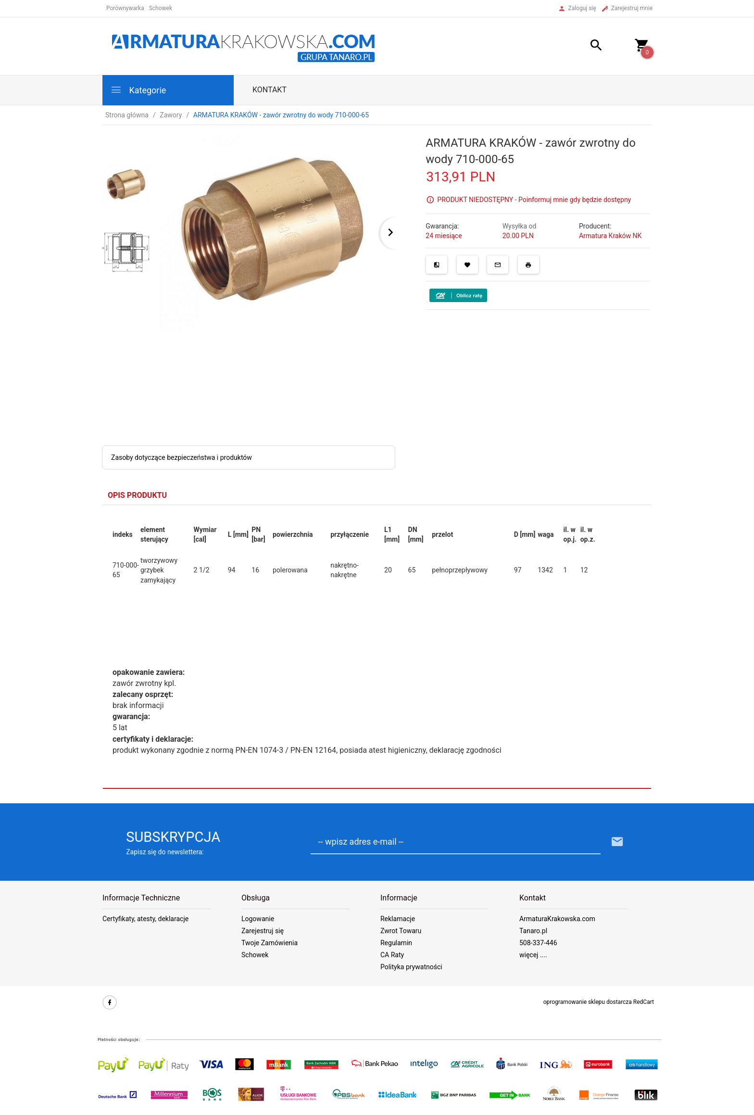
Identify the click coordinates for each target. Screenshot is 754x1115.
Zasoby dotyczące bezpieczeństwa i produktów (181, 457)
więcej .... (533, 955)
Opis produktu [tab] (137, 495)
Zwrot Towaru (400, 931)
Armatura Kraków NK (610, 236)
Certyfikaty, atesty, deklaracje (145, 919)
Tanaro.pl (533, 931)
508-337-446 (538, 943)
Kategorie (138, 90)
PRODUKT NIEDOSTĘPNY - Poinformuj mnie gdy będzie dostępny (534, 199)
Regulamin (396, 943)
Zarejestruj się (262, 931)
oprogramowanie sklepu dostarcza (587, 1002)
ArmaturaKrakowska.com (557, 919)
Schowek (254, 955)
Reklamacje (397, 919)
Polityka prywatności (411, 967)
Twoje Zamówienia (269, 943)
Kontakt (269, 89)
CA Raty (392, 955)
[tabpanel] (377, 647)
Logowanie (257, 919)
